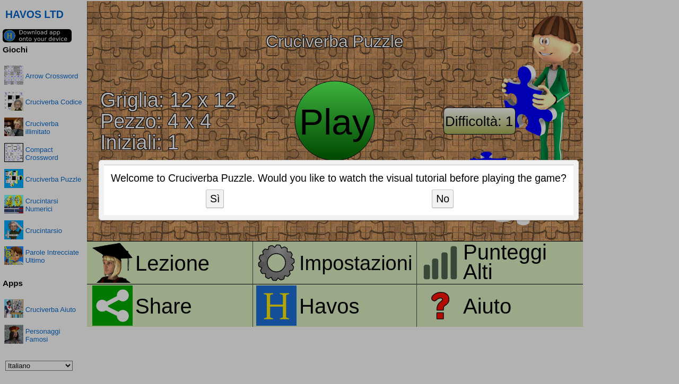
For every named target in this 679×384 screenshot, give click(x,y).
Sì (215, 198)
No (442, 198)
